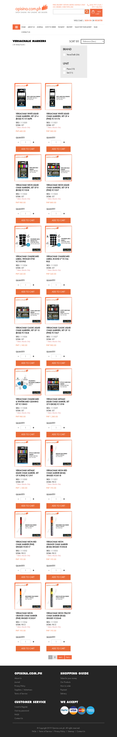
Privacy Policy (20, 686)
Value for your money (83, 27)
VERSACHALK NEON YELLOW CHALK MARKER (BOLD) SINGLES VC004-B (58, 615)
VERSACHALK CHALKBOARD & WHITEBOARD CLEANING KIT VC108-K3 (27, 401)
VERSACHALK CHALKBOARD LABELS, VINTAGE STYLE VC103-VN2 (27, 259)
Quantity (20, 138)
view (28, 84)
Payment (61, 27)
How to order (50, 27)
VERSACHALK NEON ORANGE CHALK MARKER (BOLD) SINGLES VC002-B (57, 544)
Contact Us (25, 32)
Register (98, 20)
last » (68, 657)
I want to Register (21, 707)
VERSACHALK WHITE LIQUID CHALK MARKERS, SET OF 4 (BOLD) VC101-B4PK (27, 116)
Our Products (65, 682)
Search (87, 11)
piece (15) (71, 69)
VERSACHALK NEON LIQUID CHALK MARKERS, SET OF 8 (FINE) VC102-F (57, 187)
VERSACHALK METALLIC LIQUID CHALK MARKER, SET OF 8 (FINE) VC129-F (27, 473)
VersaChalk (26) (73, 55)
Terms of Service (21, 693)
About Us (31, 27)
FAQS (17, 714)
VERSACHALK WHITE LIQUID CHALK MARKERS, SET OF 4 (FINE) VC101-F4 (57, 116)
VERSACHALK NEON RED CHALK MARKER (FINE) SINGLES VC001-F (26, 544)
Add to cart (28, 149)
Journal (40, 27)
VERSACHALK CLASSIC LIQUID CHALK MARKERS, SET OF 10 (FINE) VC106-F (58, 330)
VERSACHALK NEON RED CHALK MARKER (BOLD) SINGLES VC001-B (56, 473)
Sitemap (71, 731)
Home (23, 27)
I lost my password (22, 711)
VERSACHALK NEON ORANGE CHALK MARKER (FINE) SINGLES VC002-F (26, 615)
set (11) (70, 73)
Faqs (95, 27)
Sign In (88, 20)
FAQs (34, 731)
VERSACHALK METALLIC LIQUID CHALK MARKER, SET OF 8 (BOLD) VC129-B (57, 401)
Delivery (70, 27)
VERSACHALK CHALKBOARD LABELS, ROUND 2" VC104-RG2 (57, 259)
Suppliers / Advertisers (23, 690)
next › (61, 657)
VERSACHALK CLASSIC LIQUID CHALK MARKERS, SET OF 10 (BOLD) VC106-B (28, 330)
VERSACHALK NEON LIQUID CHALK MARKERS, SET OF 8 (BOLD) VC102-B (27, 187)
